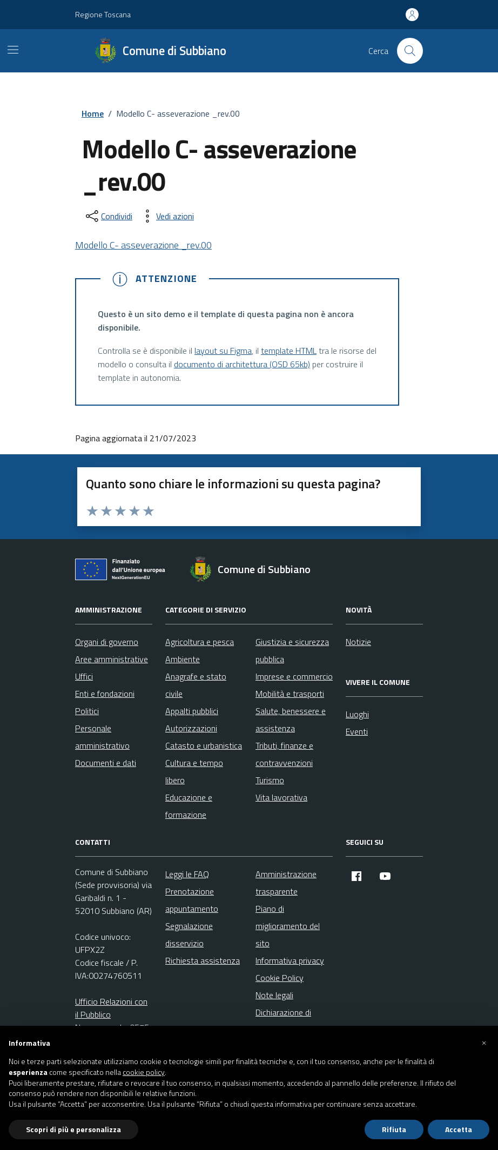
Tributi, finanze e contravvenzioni (284, 754)
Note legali (274, 994)
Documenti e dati (105, 762)
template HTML (289, 350)
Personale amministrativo (102, 737)
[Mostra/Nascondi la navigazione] (12, 49)
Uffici (84, 676)
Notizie (358, 641)
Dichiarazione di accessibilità (283, 1021)
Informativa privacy (289, 960)
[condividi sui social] (108, 216)
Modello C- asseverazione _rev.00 (143, 245)
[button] (484, 1043)
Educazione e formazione (188, 806)
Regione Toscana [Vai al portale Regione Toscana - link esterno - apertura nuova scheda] (103, 14)
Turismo (269, 780)
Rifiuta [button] (394, 1129)
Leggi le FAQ (187, 873)
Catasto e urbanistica (203, 745)
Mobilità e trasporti (289, 693)
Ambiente (182, 659)
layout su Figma (223, 350)
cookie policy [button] (144, 1072)
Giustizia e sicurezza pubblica (292, 650)
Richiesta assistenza (202, 960)
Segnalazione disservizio (189, 934)
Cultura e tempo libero (194, 771)
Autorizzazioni (191, 728)
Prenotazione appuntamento (191, 900)
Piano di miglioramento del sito (287, 926)
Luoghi (357, 714)
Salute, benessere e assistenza (290, 719)
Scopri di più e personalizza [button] (73, 1129)
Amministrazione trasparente (286, 882)
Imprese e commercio (294, 676)
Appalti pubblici (191, 710)
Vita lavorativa (281, 797)
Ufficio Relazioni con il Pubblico (111, 1008)
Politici (87, 710)
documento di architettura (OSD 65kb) (242, 364)
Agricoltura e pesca (199, 641)
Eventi (357, 731)
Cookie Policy (279, 977)
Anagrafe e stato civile (195, 685)
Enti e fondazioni (104, 693)
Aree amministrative (111, 659)
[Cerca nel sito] (410, 51)
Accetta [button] (458, 1129)
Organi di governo (106, 641)
